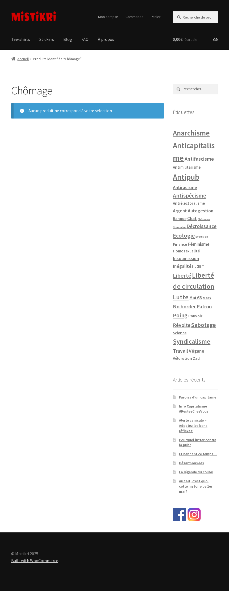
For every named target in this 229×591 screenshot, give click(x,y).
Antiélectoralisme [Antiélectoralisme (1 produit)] (189, 203)
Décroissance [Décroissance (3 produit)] (201, 226)
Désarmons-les (191, 463)
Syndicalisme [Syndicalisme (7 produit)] (191, 341)
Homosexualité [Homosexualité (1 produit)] (186, 250)
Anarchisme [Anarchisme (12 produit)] (191, 133)
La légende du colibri (196, 472)
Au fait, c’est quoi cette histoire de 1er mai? (195, 486)
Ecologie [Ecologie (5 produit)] (184, 235)
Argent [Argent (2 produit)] (180, 211)
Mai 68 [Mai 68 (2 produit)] (195, 298)
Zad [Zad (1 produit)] (196, 358)
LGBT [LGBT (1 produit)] (199, 266)
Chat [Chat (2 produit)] (192, 218)
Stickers (46, 39)
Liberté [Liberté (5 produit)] (182, 275)
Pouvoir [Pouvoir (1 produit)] (195, 315)
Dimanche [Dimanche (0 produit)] (179, 227)
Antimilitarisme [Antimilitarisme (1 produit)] (187, 167)
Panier (156, 16)
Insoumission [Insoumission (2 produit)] (186, 258)
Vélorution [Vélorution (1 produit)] (182, 358)
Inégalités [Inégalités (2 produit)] (183, 266)
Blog (67, 39)
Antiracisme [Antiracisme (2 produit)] (185, 187)
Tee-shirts (20, 39)
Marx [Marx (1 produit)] (207, 297)
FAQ (85, 39)
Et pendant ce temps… (198, 454)
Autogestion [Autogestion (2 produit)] (200, 211)
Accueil (23, 58)
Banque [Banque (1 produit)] (179, 218)
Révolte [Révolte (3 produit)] (181, 325)
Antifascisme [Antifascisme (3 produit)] (199, 159)
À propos (106, 39)
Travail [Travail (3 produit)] (180, 351)
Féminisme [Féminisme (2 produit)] (199, 244)
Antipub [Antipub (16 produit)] (186, 177)
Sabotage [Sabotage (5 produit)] (203, 325)
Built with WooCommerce (34, 560)
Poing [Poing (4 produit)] (180, 315)
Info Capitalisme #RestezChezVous (194, 409)
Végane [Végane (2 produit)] (196, 351)
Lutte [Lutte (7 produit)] (181, 297)
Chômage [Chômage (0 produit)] (204, 219)
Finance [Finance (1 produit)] (180, 244)
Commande (135, 16)
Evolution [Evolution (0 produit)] (201, 236)
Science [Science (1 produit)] (179, 332)
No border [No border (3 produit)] (184, 306)
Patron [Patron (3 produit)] (204, 306)
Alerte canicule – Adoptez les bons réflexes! (193, 425)
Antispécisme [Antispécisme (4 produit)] (189, 195)
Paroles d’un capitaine (197, 397)
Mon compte (108, 16)
